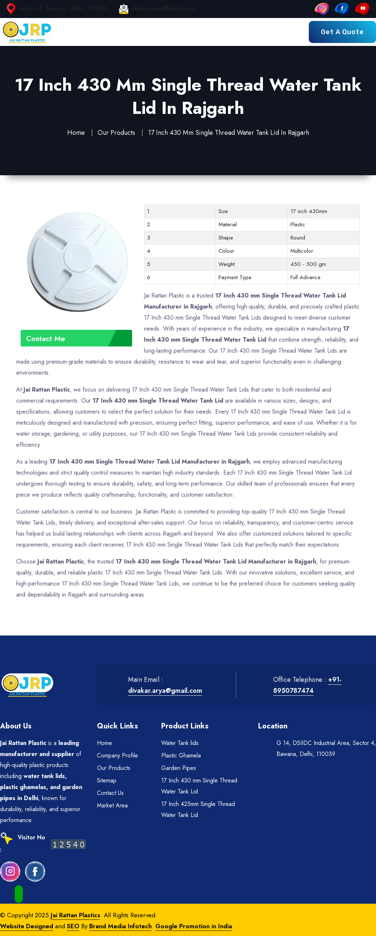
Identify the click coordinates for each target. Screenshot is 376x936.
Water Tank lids (180, 743)
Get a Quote (342, 32)
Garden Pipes (178, 768)
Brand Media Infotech (120, 926)
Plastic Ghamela (181, 755)
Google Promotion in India (193, 926)
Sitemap (106, 780)
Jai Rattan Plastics (75, 915)
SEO (73, 926)
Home (76, 132)
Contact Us (110, 793)
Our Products (116, 132)
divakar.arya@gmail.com (163, 8)
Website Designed (26, 926)
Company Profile (117, 755)
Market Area (112, 805)
